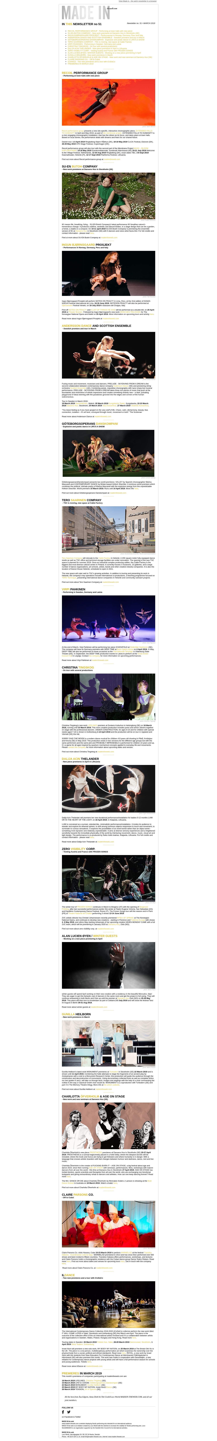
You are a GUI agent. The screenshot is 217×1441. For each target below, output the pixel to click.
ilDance (109, 1387)
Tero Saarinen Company (72, 558)
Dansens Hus (81, 231)
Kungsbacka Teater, (117, 403)
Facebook (69, 1417)
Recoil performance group (73, 131)
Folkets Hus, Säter (105, 1342)
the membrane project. (112, 133)
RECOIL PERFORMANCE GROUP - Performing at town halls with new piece (100, 31)
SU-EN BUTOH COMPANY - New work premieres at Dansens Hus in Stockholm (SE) (103, 33)
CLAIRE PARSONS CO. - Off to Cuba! (84, 59)
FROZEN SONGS (84, 907)
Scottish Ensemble (78, 388)
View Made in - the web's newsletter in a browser (138, 1)
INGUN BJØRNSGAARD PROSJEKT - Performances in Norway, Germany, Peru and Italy (105, 35)
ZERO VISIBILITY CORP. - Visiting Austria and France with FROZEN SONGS (100, 51)
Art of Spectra (90, 1389)
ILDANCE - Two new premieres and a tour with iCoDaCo (91, 61)
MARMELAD (126, 1253)
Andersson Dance (120, 386)
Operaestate (67, 305)
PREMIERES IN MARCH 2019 (81, 64)
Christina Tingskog (93, 1380)
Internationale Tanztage (123, 651)
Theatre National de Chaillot (80, 913)
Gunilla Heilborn (94, 1385)
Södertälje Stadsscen (139, 647)
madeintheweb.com (111, 159)
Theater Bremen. (76, 312)
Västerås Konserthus (140, 405)
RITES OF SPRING (125, 918)
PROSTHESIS (96, 1152)
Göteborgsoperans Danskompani (104, 1383)
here (92, 233)
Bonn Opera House (125, 649)
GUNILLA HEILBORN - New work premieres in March (90, 55)
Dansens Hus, (73, 405)
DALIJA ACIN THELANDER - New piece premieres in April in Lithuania (97, 48)
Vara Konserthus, (109, 405)
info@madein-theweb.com (93, 1437)
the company (94, 656)
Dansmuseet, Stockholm (140, 1342)
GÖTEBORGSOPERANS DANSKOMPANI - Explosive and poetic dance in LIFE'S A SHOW (106, 40)
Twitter (78, 1417)
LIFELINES (92, 725)
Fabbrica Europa (138, 920)
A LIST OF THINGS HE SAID (103, 310)
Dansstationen (81, 403)
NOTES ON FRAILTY (78, 310)
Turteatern (114, 1072)
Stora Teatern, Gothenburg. (82, 1344)
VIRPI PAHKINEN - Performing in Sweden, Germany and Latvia (94, 44)
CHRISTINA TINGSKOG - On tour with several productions (92, 46)
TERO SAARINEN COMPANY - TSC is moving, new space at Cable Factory (100, 42)
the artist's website (112, 1085)
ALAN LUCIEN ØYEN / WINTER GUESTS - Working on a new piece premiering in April (104, 53)
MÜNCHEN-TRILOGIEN (130, 312)
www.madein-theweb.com (70, 1423)
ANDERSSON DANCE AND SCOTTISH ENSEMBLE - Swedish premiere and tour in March (106, 37)
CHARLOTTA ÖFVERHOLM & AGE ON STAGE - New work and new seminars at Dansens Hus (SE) (110, 57)
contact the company (77, 747)
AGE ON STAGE (96, 1168)
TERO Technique (69, 578)
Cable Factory (104, 558)
